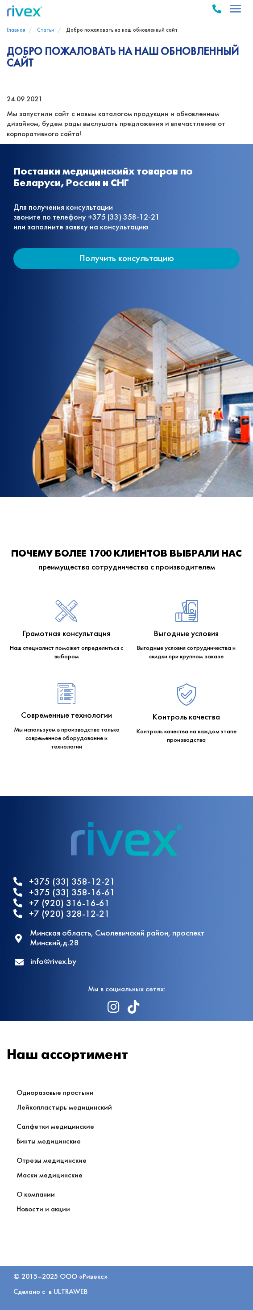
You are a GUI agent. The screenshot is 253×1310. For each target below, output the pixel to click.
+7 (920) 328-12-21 (61, 914)
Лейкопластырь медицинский (64, 1107)
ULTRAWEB (70, 1292)
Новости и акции (43, 1209)
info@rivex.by (45, 962)
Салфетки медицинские (55, 1126)
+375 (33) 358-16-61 (64, 892)
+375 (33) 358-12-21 (64, 881)
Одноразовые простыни (55, 1093)
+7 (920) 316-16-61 (61, 903)
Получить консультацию (126, 258)
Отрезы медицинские (52, 1160)
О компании (36, 1194)
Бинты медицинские (49, 1141)
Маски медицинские (50, 1175)
